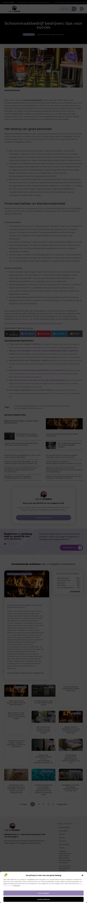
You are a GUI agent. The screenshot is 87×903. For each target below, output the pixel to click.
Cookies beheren (43, 899)
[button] (82, 875)
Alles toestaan (43, 893)
